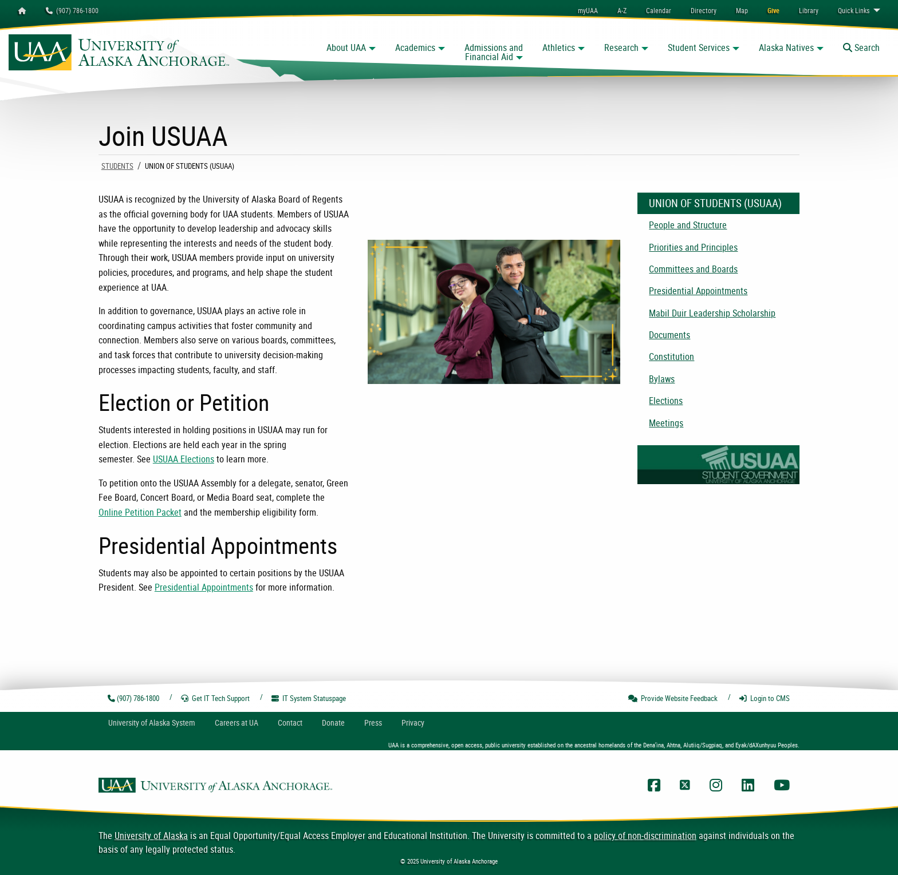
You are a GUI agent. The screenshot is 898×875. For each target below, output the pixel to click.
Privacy (412, 722)
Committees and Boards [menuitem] (693, 269)
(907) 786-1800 (72, 10)
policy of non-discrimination (645, 835)
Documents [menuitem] (669, 334)
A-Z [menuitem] (622, 10)
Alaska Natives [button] (786, 47)
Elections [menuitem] (666, 400)
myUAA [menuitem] (588, 10)
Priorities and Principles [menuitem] (693, 247)
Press (373, 722)
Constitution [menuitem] (671, 356)
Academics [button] (415, 47)
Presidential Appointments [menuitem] (698, 290)
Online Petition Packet (140, 512)
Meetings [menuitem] (666, 423)
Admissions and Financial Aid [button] (493, 52)
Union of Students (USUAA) (715, 203)
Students (117, 166)
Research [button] (621, 47)
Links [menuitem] (853, 10)
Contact (290, 722)
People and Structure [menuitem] (688, 225)
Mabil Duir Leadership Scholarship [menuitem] (712, 313)
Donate (333, 722)
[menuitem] (658, 10)
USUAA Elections (183, 459)
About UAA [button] (346, 47)
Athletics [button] (558, 47)
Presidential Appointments (204, 587)
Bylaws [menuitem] (662, 379)
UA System (151, 722)
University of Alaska (151, 835)
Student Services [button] (699, 47)
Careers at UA (236, 722)
